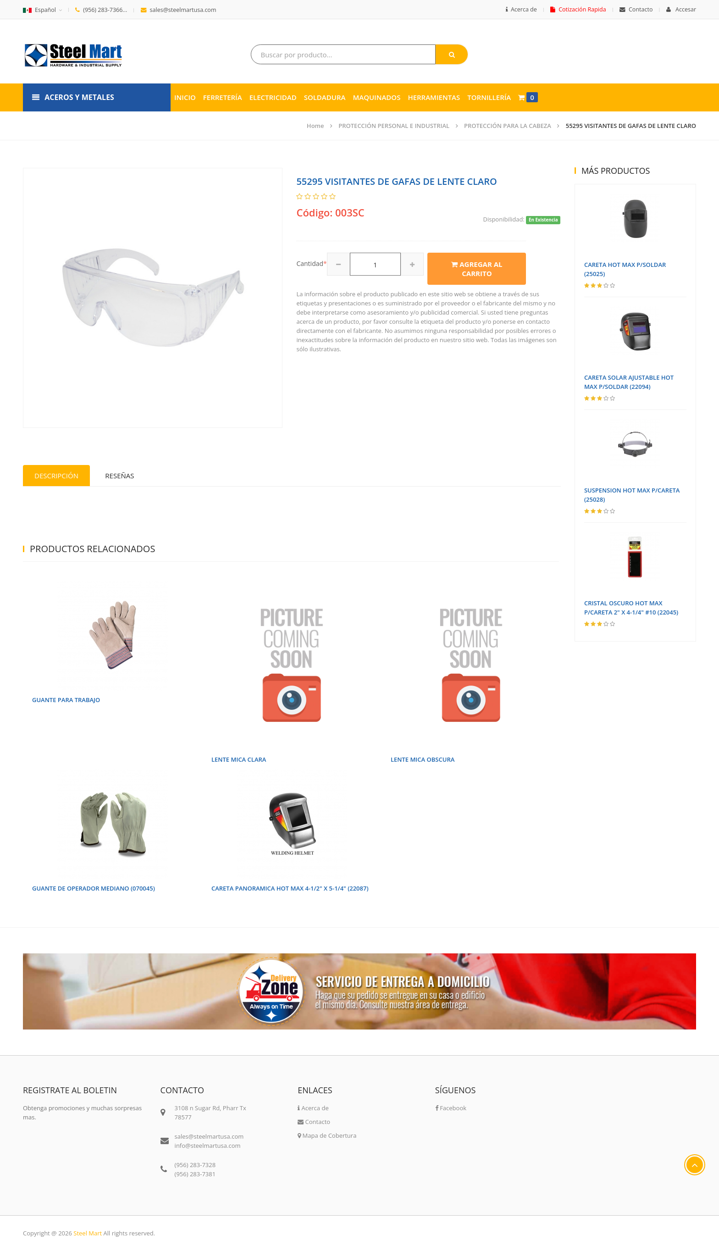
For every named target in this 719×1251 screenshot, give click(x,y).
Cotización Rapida (578, 9)
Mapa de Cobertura (327, 1135)
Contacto (636, 9)
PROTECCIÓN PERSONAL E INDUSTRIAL (393, 126)
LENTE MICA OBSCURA (422, 759)
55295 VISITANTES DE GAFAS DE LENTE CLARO (631, 126)
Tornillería (489, 97)
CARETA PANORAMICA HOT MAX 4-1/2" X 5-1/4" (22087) (290, 888)
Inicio (185, 97)
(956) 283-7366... (101, 10)
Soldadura (325, 97)
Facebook (450, 1108)
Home (315, 126)
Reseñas (119, 475)
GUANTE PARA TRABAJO (66, 700)
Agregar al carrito (476, 269)
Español (39, 10)
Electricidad (273, 97)
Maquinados (376, 97)
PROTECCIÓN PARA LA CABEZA (507, 126)
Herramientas (434, 97)
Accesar (681, 9)
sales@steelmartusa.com (178, 10)
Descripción (56, 475)
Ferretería (222, 97)
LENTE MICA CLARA (238, 759)
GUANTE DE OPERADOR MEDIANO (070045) (93, 888)
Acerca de (521, 9)
